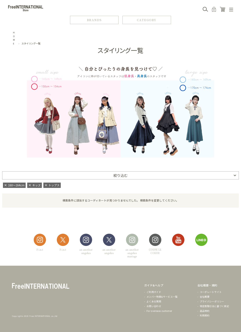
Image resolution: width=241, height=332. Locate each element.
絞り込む (120, 175)
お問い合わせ (154, 306)
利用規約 (204, 315)
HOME (14, 38)
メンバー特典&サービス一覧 (162, 296)
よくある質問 (154, 301)
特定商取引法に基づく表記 (214, 306)
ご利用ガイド (154, 292)
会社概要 (204, 296)
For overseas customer (159, 310)
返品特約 (204, 310)
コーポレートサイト (211, 292)
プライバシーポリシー (212, 301)
